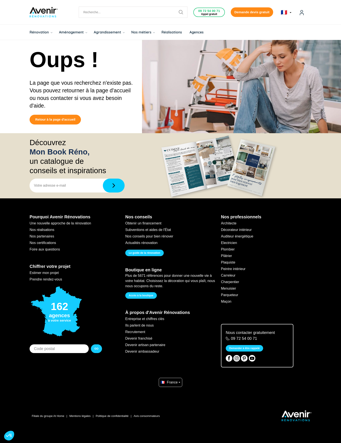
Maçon (226, 301)
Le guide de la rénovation (144, 252)
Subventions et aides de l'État (148, 230)
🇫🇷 (286, 12)
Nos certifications (43, 243)
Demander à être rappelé (244, 348)
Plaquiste (228, 262)
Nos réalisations (42, 230)
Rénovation (41, 32)
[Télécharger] (114, 185)
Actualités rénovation (141, 243)
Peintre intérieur (233, 269)
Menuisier (228, 288)
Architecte (228, 223)
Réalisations (171, 32)
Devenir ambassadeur (142, 351)
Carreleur (228, 275)
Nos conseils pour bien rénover (149, 236)
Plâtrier (226, 256)
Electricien (229, 243)
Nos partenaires (42, 236)
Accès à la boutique (141, 295)
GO (96, 348)
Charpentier (230, 282)
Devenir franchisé (138, 338)
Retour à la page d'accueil (55, 119)
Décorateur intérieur (236, 230)
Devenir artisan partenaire (145, 345)
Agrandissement (109, 32)
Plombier (228, 249)
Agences (197, 32)
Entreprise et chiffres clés (144, 319)
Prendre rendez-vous (46, 279)
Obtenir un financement (143, 223)
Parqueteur (229, 295)
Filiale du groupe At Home (48, 416)
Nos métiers (143, 32)
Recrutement (135, 332)
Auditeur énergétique (237, 236)
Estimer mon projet (44, 273)
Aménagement (73, 32)
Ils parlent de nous (139, 325)
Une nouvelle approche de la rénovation (60, 223)
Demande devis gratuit (251, 12)
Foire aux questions (45, 249)
